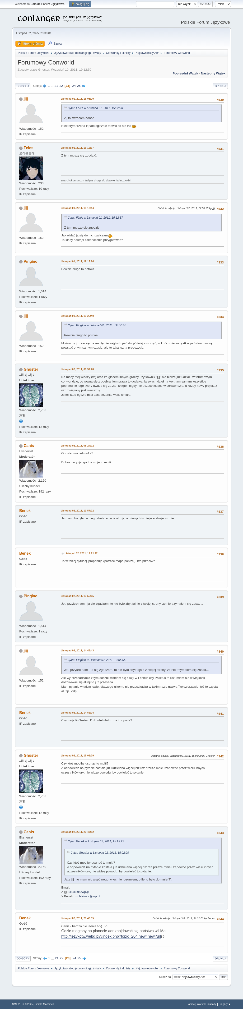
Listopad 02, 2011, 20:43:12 (77, 831)
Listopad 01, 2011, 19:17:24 (77, 261)
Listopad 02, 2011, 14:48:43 (77, 650)
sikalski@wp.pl (79, 892)
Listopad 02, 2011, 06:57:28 (77, 369)
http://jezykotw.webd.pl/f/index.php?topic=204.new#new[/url (111, 936)
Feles (28, 148)
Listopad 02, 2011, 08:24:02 (77, 445)
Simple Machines (44, 1004)
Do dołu (23, 86)
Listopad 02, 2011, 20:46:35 (77, 918)
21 (56, 86)
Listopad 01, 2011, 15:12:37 (77, 147)
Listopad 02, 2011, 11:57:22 (77, 510)
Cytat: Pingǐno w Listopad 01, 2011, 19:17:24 (97, 325)
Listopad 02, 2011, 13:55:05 (77, 595)
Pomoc (191, 1004)
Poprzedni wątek (185, 73)
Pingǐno (30, 261)
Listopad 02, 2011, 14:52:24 (77, 712)
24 (74, 86)
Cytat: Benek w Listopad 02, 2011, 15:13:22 (96, 841)
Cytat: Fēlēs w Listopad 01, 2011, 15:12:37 (95, 217)
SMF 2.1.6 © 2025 (22, 1004)
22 (61, 86)
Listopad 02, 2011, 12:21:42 (81, 553)
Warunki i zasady (206, 1004)
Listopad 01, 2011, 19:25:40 (77, 315)
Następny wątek (213, 73)
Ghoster (31, 369)
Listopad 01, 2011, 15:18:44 (77, 208)
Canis (29, 446)
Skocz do (165, 977)
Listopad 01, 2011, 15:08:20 (77, 98)
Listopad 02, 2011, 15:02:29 (77, 755)
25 (79, 86)
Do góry (23, 958)
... (52, 86)
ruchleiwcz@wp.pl (87, 896)
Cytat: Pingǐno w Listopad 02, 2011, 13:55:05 (97, 660)
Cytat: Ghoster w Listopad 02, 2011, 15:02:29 (99, 852)
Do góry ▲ (225, 1004)
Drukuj (220, 86)
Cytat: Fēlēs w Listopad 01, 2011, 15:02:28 (95, 108)
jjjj (26, 99)
